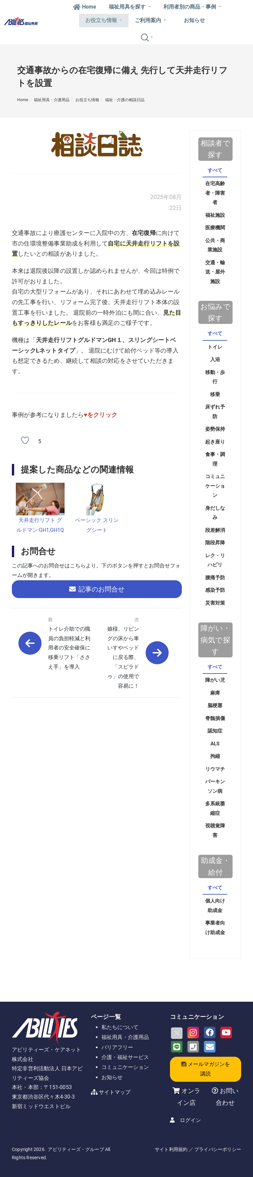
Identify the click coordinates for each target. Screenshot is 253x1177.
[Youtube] (226, 1032)
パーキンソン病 (215, 786)
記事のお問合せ (97, 589)
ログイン (190, 1120)
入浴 (215, 359)
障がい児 (215, 680)
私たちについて (119, 1027)
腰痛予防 (215, 578)
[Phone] (193, 1046)
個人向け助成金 (215, 905)
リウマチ (215, 769)
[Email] (209, 1046)
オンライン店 (188, 1096)
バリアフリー (117, 1047)
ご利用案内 (150, 20)
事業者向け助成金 (215, 927)
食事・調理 (215, 459)
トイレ (215, 347)
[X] (177, 1033)
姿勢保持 (215, 429)
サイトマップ (114, 1092)
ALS (215, 744)
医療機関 (215, 228)
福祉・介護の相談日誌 (125, 100)
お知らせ (194, 20)
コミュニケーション (215, 486)
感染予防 (215, 590)
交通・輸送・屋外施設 (215, 272)
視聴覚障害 (215, 830)
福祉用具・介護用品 (52, 100)
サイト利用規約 (171, 1149)
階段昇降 (215, 543)
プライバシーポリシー (217, 1149)
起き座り (215, 442)
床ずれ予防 (215, 411)
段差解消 (215, 530)
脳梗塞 (215, 705)
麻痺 (215, 693)
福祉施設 (215, 215)
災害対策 (215, 603)
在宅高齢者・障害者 (215, 193)
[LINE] (177, 1046)
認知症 (215, 731)
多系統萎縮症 (215, 808)
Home (84, 7)
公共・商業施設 (215, 245)
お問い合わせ (227, 1096)
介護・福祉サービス (125, 1057)
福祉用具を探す (130, 7)
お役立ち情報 (103, 20)
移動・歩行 (215, 377)
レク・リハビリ (215, 560)
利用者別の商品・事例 (192, 7)
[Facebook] (209, 1032)
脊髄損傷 (215, 718)
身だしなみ (215, 513)
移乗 (215, 394)
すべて (215, 170)
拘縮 (215, 756)
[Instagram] (193, 1032)
